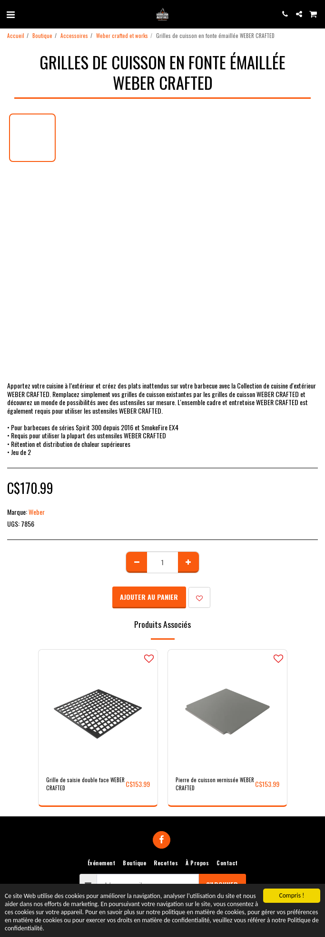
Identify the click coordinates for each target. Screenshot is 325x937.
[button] (10, 13)
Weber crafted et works (122, 35)
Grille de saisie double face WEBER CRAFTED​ (85, 784)
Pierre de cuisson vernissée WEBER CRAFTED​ (215, 784)
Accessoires (74, 35)
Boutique (42, 35)
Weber (37, 512)
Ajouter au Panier (149, 597)
